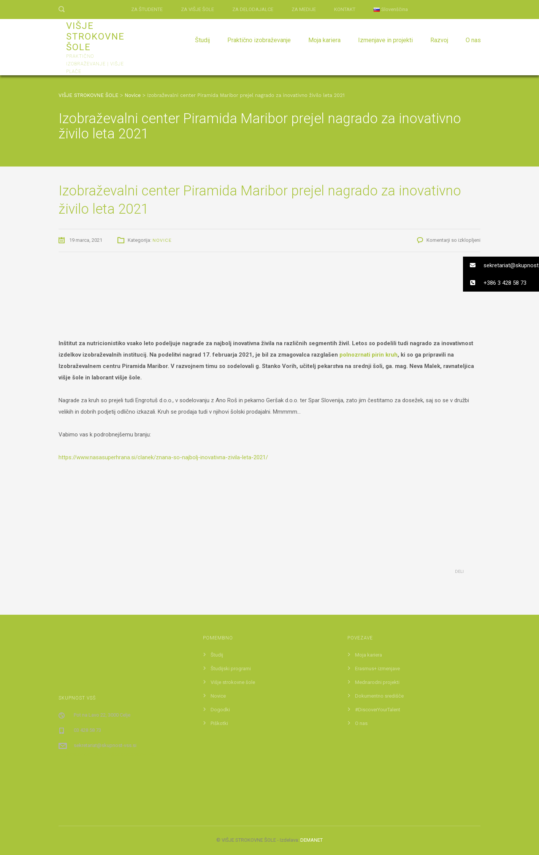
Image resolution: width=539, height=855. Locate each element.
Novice (162, 240)
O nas (473, 40)
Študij (202, 40)
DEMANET (311, 840)
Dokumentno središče (379, 696)
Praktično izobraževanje (259, 40)
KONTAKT (344, 9)
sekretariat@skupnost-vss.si (105, 745)
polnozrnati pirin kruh (368, 354)
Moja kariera (324, 40)
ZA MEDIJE (304, 9)
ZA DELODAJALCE (252, 9)
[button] (501, 265)
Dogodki (220, 709)
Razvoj (439, 40)
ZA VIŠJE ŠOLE (197, 9)
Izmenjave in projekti (385, 40)
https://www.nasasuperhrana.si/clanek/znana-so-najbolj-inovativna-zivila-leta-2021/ (163, 457)
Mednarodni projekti (377, 682)
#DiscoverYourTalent (377, 709)
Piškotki (219, 723)
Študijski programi (231, 668)
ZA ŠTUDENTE (147, 9)
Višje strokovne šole (233, 682)
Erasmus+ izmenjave (377, 668)
